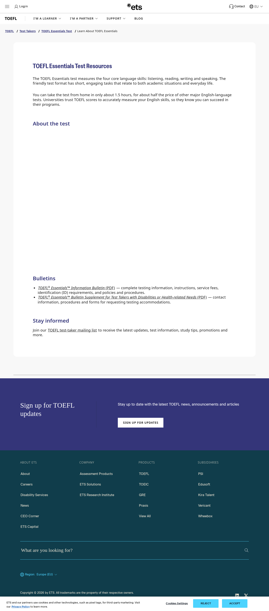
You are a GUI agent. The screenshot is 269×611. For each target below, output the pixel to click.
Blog (138, 18)
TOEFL (144, 474)
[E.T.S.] (134, 6)
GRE (142, 495)
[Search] (246, 550)
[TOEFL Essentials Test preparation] (47, 262)
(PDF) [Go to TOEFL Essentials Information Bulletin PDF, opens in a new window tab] (76, 287)
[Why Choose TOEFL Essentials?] (47, 204)
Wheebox (205, 516)
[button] (47, 18)
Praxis (143, 505)
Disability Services (34, 495)
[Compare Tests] (116, 205)
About (25, 474)
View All (145, 516)
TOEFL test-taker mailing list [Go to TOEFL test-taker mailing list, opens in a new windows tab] (72, 330)
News (25, 505)
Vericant (204, 505)
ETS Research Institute (97, 495)
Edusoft (204, 484)
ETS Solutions (90, 484)
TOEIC (144, 484)
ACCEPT (234, 603)
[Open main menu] (7, 6)
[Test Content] (186, 208)
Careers (27, 484)
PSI (200, 474)
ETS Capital (29, 527)
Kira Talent (206, 495)
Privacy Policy (21, 606)
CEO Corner (30, 516)
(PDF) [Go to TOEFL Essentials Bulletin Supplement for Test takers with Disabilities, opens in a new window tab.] (122, 297)
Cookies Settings (177, 603)
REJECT (206, 603)
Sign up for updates (140, 422)
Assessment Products (96, 474)
